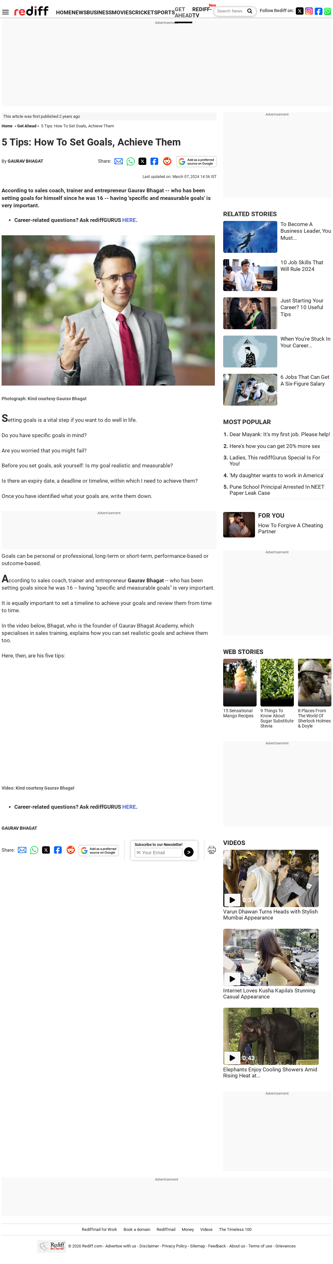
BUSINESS (99, 13)
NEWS (79, 13)
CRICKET (143, 13)
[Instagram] (309, 11)
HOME (64, 13)
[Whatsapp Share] (130, 161)
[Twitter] (299, 11)
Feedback (217, 1246)
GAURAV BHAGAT (25, 161)
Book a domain (137, 1229)
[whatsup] (328, 11)
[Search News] (248, 11)
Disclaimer (149, 1246)
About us (237, 1246)
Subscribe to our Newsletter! (158, 844)
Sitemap (197, 1246)
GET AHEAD (183, 12)
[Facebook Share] (154, 161)
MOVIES (122, 13)
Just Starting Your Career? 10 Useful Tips (301, 307)
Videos (206, 1229)
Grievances (285, 1246)
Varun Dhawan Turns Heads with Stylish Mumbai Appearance (270, 915)
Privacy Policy (174, 1246)
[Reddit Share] (166, 161)
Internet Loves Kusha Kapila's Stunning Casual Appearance (269, 994)
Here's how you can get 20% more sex (275, 446)
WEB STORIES (243, 652)
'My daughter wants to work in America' (277, 475)
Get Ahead (26, 126)
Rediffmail (166, 1229)
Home (7, 126)
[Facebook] (318, 11)
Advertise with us (120, 1246)
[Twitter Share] (142, 161)
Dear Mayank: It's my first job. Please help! (280, 434)
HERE (129, 220)
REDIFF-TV (202, 12)
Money (188, 1229)
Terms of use (260, 1246)
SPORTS (164, 13)
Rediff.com (92, 1246)
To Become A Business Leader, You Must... (305, 231)
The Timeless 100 (235, 1229)
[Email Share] (117, 161)
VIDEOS (234, 843)
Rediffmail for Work (99, 1229)
